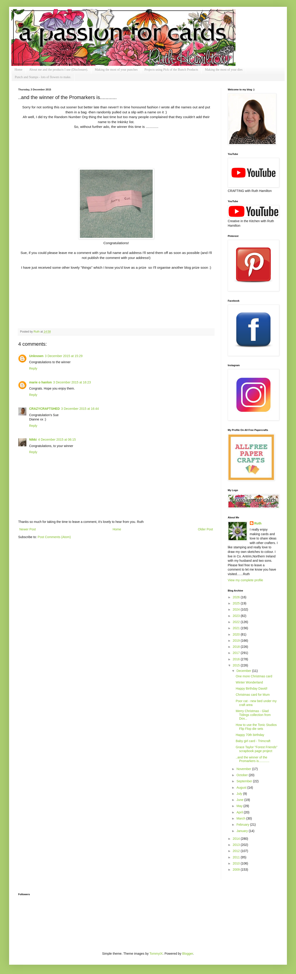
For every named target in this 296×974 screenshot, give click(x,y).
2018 (237, 647)
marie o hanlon (40, 382)
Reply (33, 368)
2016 (237, 659)
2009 (237, 869)
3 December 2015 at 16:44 (80, 408)
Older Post (205, 529)
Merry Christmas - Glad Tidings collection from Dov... (253, 715)
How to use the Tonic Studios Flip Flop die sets (256, 726)
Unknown (36, 356)
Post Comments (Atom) (54, 537)
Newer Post (27, 529)
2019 (237, 640)
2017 (237, 653)
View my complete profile (245, 580)
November (244, 769)
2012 (237, 851)
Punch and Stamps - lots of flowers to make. (43, 77)
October (242, 775)
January (242, 831)
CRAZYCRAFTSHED (44, 408)
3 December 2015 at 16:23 (72, 382)
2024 (237, 609)
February (243, 824)
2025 (237, 603)
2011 (237, 857)
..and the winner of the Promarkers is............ (252, 759)
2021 (237, 628)
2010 (237, 863)
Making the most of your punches (116, 69)
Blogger (187, 953)
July (239, 793)
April (240, 812)
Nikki (33, 439)
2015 (237, 665)
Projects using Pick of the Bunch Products (171, 69)
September (244, 781)
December (244, 671)
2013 (237, 845)
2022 (237, 622)
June (240, 800)
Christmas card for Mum (253, 694)
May (239, 806)
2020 (237, 634)
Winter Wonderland (249, 682)
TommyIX (156, 953)
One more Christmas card (254, 676)
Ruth (37, 331)
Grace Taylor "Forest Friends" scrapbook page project (256, 749)
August (241, 787)
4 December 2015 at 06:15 (57, 439)
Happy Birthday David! (251, 688)
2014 (237, 838)
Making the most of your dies (224, 69)
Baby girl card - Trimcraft (253, 741)
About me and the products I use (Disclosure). (58, 69)
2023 (237, 616)
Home (18, 69)
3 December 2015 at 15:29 (64, 356)
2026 (237, 597)
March (241, 818)
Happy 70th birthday (250, 735)
